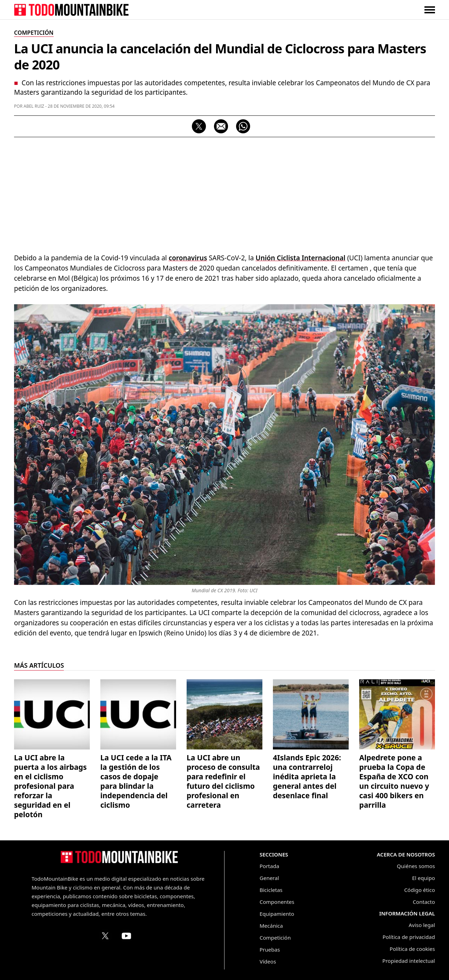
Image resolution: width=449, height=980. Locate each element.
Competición (275, 937)
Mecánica (271, 925)
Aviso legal (422, 924)
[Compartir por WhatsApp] (243, 126)
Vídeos (268, 961)
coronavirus (188, 257)
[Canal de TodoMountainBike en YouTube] (126, 936)
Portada (269, 865)
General (269, 877)
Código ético (419, 889)
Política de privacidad (408, 936)
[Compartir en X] (199, 126)
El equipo (423, 877)
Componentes (277, 901)
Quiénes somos (416, 865)
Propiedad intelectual (408, 960)
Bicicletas (271, 889)
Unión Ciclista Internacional (301, 257)
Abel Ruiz (34, 106)
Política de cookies (412, 948)
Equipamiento (277, 913)
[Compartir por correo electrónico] (221, 126)
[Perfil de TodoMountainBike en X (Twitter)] (105, 936)
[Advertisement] (224, 193)
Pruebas (270, 949)
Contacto (424, 901)
